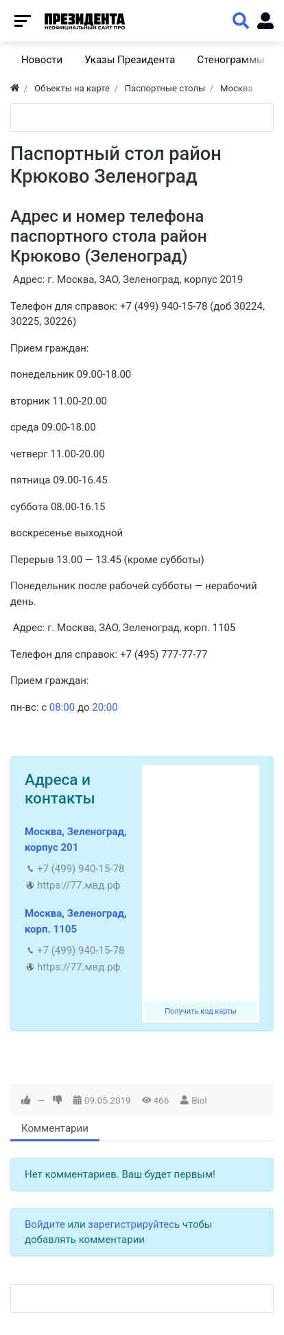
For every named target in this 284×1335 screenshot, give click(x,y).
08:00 (62, 707)
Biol (199, 1100)
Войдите (45, 1224)
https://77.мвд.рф (78, 885)
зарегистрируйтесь (134, 1224)
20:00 (104, 707)
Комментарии (54, 1128)
